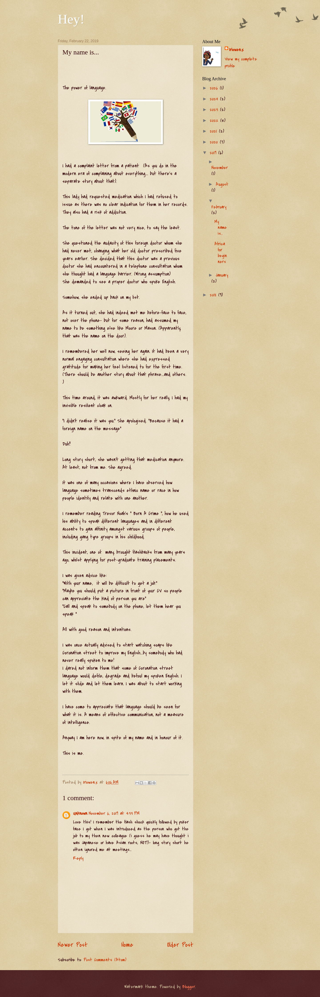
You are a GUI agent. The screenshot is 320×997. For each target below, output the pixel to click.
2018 (214, 295)
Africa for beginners (220, 253)
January (222, 275)
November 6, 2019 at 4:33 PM (114, 813)
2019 (214, 153)
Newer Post (73, 944)
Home (127, 944)
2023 (215, 109)
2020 (215, 142)
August (222, 184)
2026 (215, 88)
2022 (215, 120)
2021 (214, 131)
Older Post (180, 944)
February (218, 207)
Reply (78, 858)
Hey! (71, 19)
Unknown (80, 813)
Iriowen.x (236, 49)
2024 (215, 99)
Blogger (188, 986)
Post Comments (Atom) (105, 960)
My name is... (220, 227)
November (219, 167)
